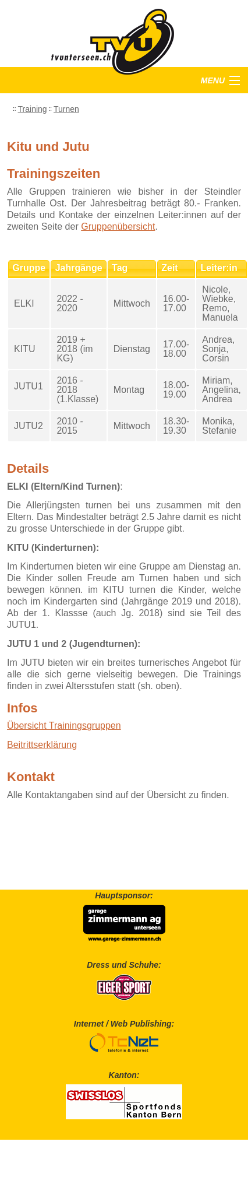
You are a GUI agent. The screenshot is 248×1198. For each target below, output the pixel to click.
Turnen (66, 109)
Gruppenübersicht (118, 226)
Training (32, 109)
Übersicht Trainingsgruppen (64, 725)
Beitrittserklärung (42, 745)
